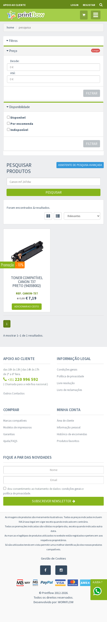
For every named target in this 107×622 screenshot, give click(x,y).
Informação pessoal (68, 427)
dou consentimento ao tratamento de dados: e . (43, 491)
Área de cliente (65, 420)
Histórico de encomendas (72, 434)
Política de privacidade (70, 376)
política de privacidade (16, 493)
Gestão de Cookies (53, 558)
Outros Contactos (13, 393)
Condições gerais (67, 369)
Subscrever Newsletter (53, 501)
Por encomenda (20, 124)
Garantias (9, 434)
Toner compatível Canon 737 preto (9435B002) (27, 281)
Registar (89, 5)
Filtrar (91, 93)
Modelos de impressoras (17, 427)
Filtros (13, 41)
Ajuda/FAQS (10, 441)
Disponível (16, 117)
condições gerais (72, 489)
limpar (95, 50)
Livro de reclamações (69, 390)
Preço (13, 51)
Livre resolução (66, 383)
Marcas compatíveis (15, 420)
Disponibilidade (19, 107)
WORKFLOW (65, 602)
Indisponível (17, 130)
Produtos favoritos (68, 441)
